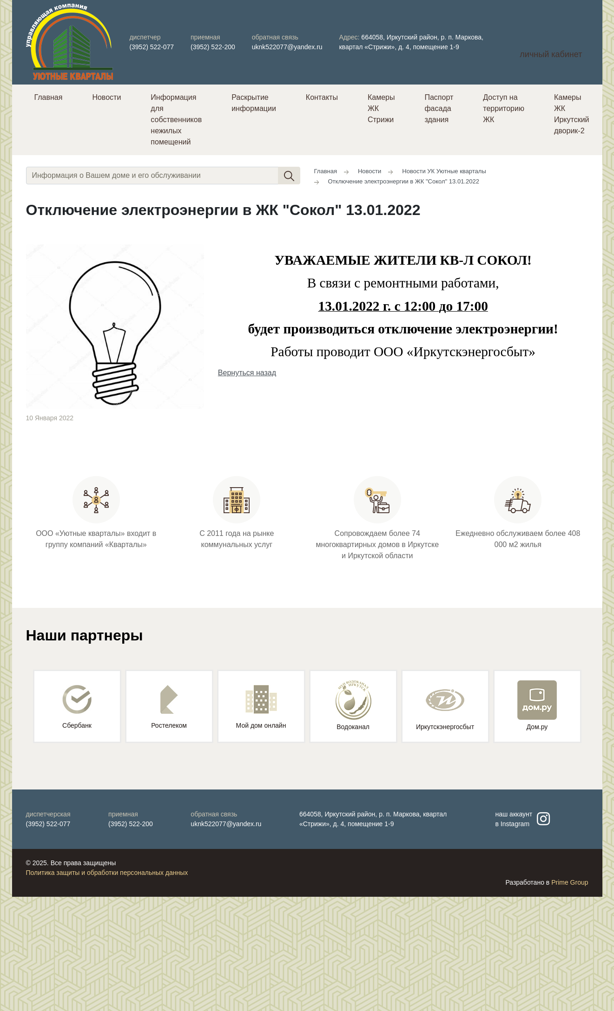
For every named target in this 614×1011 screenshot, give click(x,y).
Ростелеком (169, 707)
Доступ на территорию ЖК (503, 108)
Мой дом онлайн (261, 707)
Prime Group (569, 882)
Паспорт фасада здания (438, 108)
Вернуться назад (247, 373)
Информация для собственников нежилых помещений (176, 119)
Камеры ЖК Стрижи (381, 108)
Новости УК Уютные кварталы (444, 171)
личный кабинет (551, 54)
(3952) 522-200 (213, 47)
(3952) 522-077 (151, 47)
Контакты (322, 97)
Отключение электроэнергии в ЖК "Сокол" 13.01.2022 (403, 181)
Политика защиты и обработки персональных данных (107, 872)
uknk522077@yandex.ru (287, 47)
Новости (106, 97)
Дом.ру (537, 705)
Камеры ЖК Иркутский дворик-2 (571, 114)
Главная (48, 97)
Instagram (515, 824)
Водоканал (353, 705)
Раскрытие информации (253, 102)
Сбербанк (77, 707)
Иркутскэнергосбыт (445, 705)
